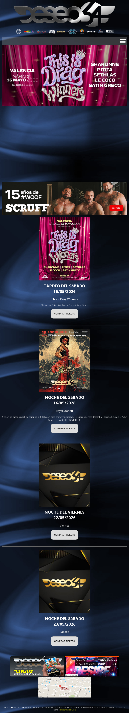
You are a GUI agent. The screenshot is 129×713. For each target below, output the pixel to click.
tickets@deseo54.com (67, 709)
